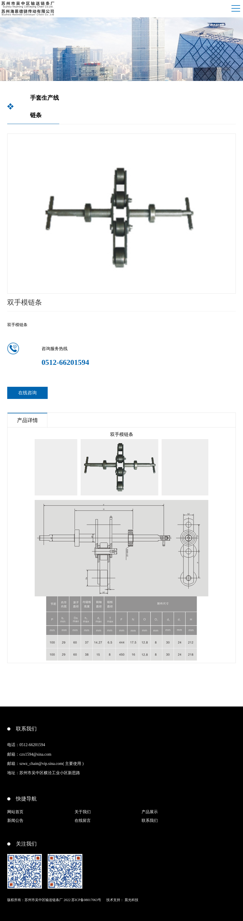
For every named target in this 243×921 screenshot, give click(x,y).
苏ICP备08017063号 (86, 900)
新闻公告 (15, 820)
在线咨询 (27, 392)
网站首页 (15, 812)
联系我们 (150, 820)
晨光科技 (131, 900)
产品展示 (150, 812)
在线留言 (83, 820)
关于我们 (83, 812)
